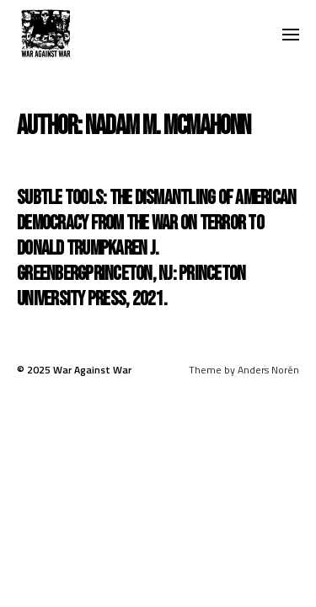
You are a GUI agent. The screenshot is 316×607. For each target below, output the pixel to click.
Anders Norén (268, 370)
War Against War (92, 370)
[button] (291, 33)
